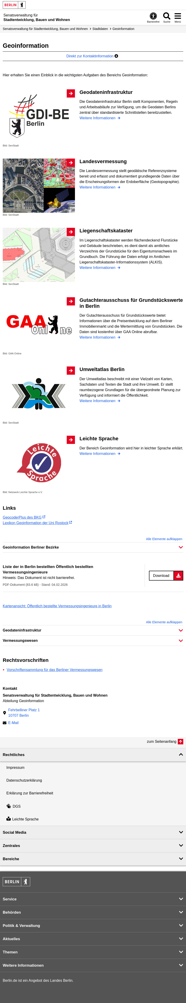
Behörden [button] (12, 912)
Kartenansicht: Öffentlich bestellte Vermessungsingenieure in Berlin (57, 606)
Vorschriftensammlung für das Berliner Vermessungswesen (55, 670)
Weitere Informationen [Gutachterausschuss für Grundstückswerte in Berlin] (98, 337)
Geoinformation (123, 29)
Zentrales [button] (11, 846)
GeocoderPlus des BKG (22, 517)
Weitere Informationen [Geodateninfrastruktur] (98, 118)
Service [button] (10, 899)
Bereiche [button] (11, 859)
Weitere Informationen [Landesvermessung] (98, 187)
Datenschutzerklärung (24, 780)
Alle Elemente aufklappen (164, 539)
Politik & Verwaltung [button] (21, 925)
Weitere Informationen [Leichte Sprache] (98, 454)
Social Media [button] (14, 832)
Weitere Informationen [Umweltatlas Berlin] (98, 401)
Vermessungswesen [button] (20, 640)
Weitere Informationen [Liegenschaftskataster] (98, 268)
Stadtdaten (100, 29)
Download (161, 576)
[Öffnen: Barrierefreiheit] (153, 17)
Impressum (15, 767)
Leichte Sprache (22, 819)
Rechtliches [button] (13, 755)
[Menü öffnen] (177, 17)
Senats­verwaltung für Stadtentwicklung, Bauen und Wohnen (45, 29)
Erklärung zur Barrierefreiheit (29, 793)
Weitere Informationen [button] (23, 965)
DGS (13, 806)
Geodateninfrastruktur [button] (22, 630)
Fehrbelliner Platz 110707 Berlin (24, 712)
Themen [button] (10, 952)
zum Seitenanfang (161, 741)
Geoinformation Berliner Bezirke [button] (31, 547)
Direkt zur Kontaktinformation (92, 56)
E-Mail (13, 723)
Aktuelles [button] (11, 939)
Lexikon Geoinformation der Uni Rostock (35, 523)
